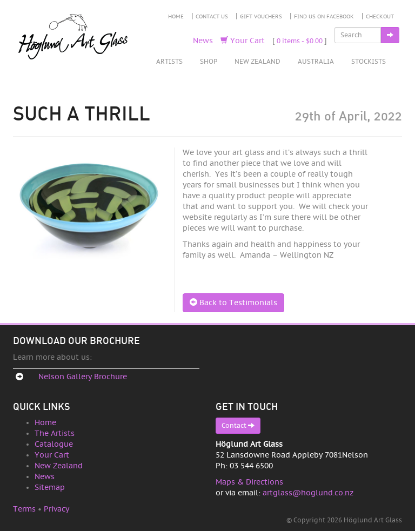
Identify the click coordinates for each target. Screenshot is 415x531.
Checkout (380, 17)
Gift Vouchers (261, 17)
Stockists (368, 61)
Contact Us (212, 17)
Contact (238, 425)
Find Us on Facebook (324, 17)
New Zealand (257, 61)
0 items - (300, 41)
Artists (169, 61)
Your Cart (242, 40)
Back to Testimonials (233, 302)
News (203, 40)
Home (176, 17)
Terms (24, 509)
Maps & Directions (249, 482)
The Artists (55, 433)
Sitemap (50, 487)
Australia (316, 61)
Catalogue (54, 444)
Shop (208, 61)
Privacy (56, 509)
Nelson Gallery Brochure (82, 376)
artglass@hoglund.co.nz (308, 493)
